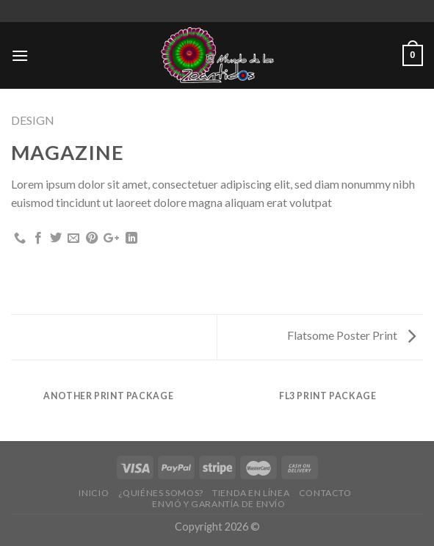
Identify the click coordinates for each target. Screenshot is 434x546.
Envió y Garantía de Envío (218, 503)
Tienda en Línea (250, 492)
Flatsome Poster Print (351, 335)
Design (32, 120)
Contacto (325, 492)
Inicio (94, 492)
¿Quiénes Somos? (160, 492)
